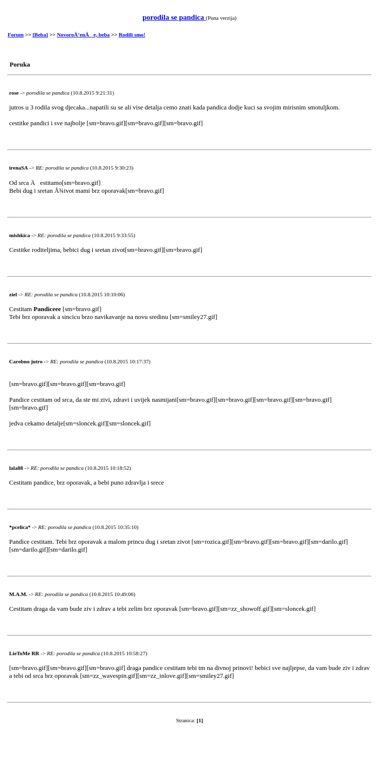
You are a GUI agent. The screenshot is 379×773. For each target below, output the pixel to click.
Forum (16, 34)
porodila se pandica (174, 17)
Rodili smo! (131, 34)
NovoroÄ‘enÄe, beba (83, 34)
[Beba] (40, 34)
